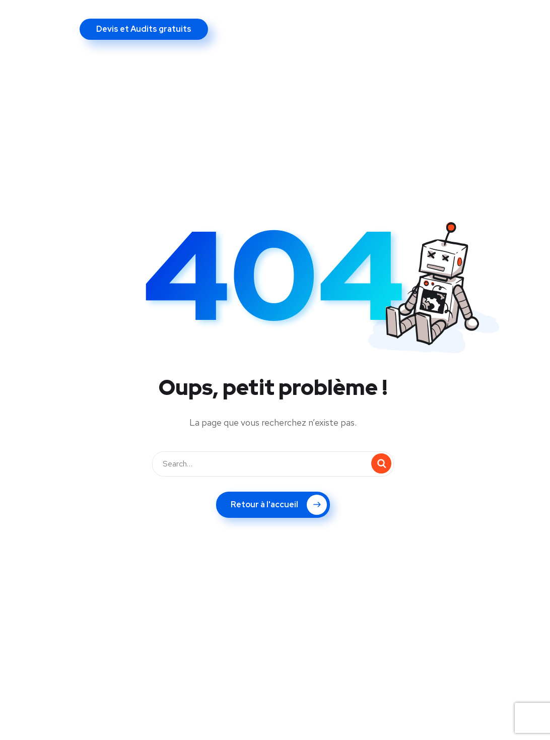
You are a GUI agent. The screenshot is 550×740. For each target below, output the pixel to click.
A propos (83, 21)
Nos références (309, 21)
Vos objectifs (231, 21)
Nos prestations (153, 21)
